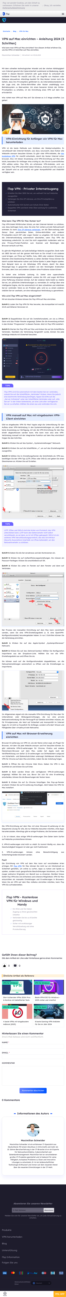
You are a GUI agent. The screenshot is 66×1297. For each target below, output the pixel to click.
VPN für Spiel (40, 1007)
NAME (5, 1042)
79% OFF (60, 1294)
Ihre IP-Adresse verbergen (29, 230)
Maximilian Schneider (11, 55)
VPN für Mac (23, 31)
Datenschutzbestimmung (14, 8)
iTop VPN (5, 14)
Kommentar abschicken (33, 1090)
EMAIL (6, 1052)
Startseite (6, 31)
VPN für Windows (10, 983)
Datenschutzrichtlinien (22, 1282)
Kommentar (8, 1063)
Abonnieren (48, 1210)
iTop (33, 1193)
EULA (16, 1284)
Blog (14, 31)
